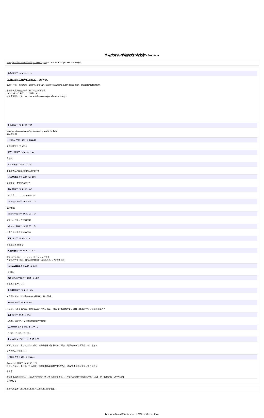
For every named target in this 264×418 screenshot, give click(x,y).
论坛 (9, 62)
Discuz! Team (152, 414)
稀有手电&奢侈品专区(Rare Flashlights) (29, 62)
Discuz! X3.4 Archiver (124, 414)
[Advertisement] (132, 27)
